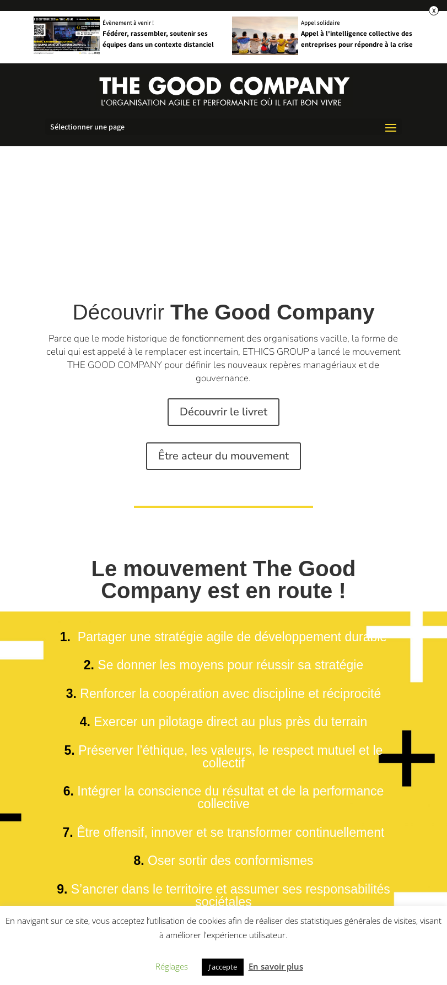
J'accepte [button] (222, 967)
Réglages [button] (171, 966)
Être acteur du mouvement (223, 455)
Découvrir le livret (223, 411)
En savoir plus (276, 966)
